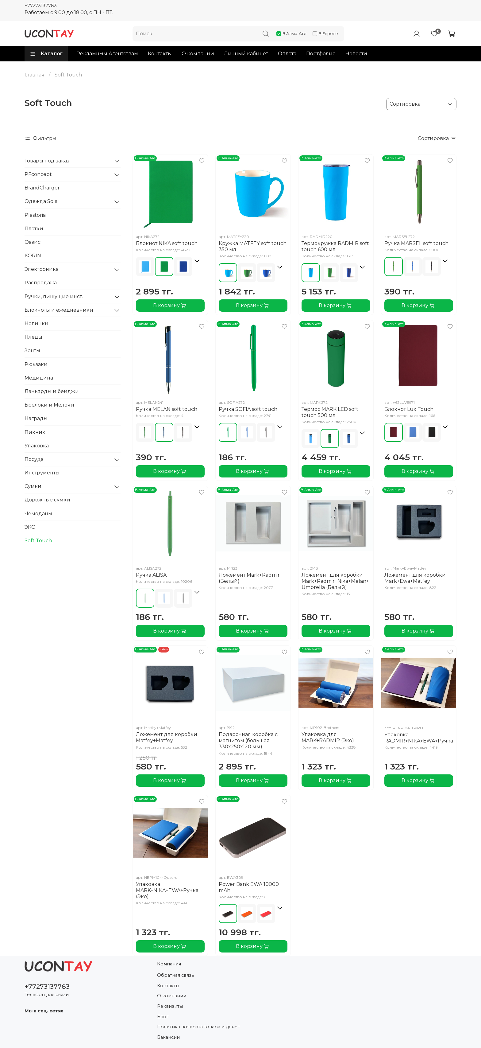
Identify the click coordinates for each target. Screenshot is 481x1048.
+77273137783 (41, 5)
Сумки (33, 486)
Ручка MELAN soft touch (166, 409)
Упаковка (37, 446)
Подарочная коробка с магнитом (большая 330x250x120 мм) (248, 740)
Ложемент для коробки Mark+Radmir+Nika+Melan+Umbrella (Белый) (335, 581)
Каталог (46, 54)
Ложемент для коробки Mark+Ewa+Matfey (415, 578)
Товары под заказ (47, 161)
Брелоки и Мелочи (49, 405)
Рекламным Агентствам (107, 53)
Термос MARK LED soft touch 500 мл (330, 412)
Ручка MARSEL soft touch (416, 243)
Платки (34, 229)
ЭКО (30, 527)
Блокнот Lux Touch (408, 409)
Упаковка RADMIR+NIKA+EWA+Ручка (418, 738)
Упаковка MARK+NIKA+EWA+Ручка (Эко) (167, 890)
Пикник (35, 432)
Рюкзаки (36, 364)
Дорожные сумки (47, 500)
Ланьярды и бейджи (52, 391)
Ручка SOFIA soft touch (248, 409)
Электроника (42, 269)
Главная (34, 75)
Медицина (39, 378)
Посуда (34, 459)
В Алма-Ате (291, 33)
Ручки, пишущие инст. (54, 296)
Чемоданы (38, 513)
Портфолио (321, 53)
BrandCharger (42, 188)
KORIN (33, 256)
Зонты (32, 350)
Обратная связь (175, 975)
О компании (198, 53)
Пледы (33, 337)
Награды (36, 418)
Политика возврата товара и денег (198, 1027)
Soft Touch (38, 540)
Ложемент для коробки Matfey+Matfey (166, 737)
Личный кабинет (246, 53)
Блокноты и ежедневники (59, 310)
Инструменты (42, 473)
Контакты (160, 53)
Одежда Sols (41, 201)
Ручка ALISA (151, 575)
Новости (356, 53)
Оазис (32, 242)
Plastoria (35, 215)
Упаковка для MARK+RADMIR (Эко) (328, 737)
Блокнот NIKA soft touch (167, 243)
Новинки (36, 323)
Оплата (287, 53)
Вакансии (168, 1037)
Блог (162, 1016)
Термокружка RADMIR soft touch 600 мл (335, 246)
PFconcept (38, 174)
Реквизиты (170, 1006)
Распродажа (41, 283)
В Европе (325, 33)
